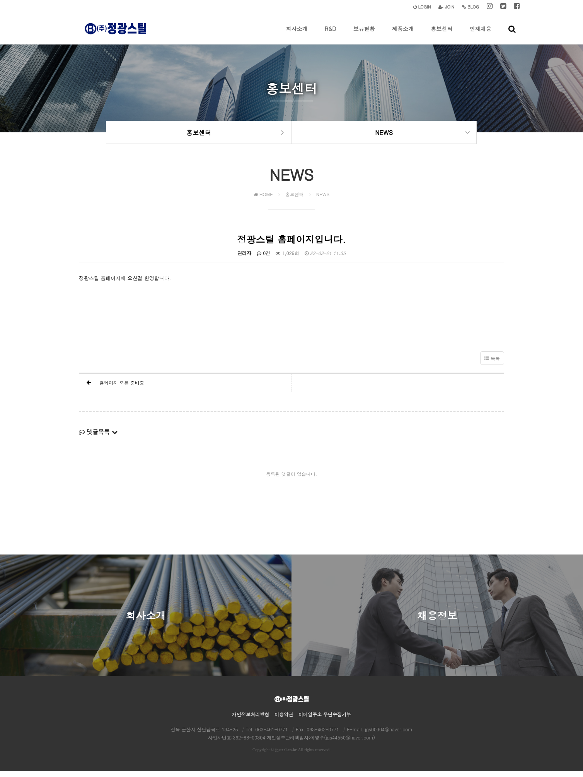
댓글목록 (98, 437)
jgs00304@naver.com (389, 735)
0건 (263, 258)
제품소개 (403, 34)
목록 (492, 364)
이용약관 (283, 720)
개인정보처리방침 (250, 720)
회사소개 (297, 34)
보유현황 (364, 34)
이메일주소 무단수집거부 (324, 720)
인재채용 (480, 34)
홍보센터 (441, 34)
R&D (330, 34)
